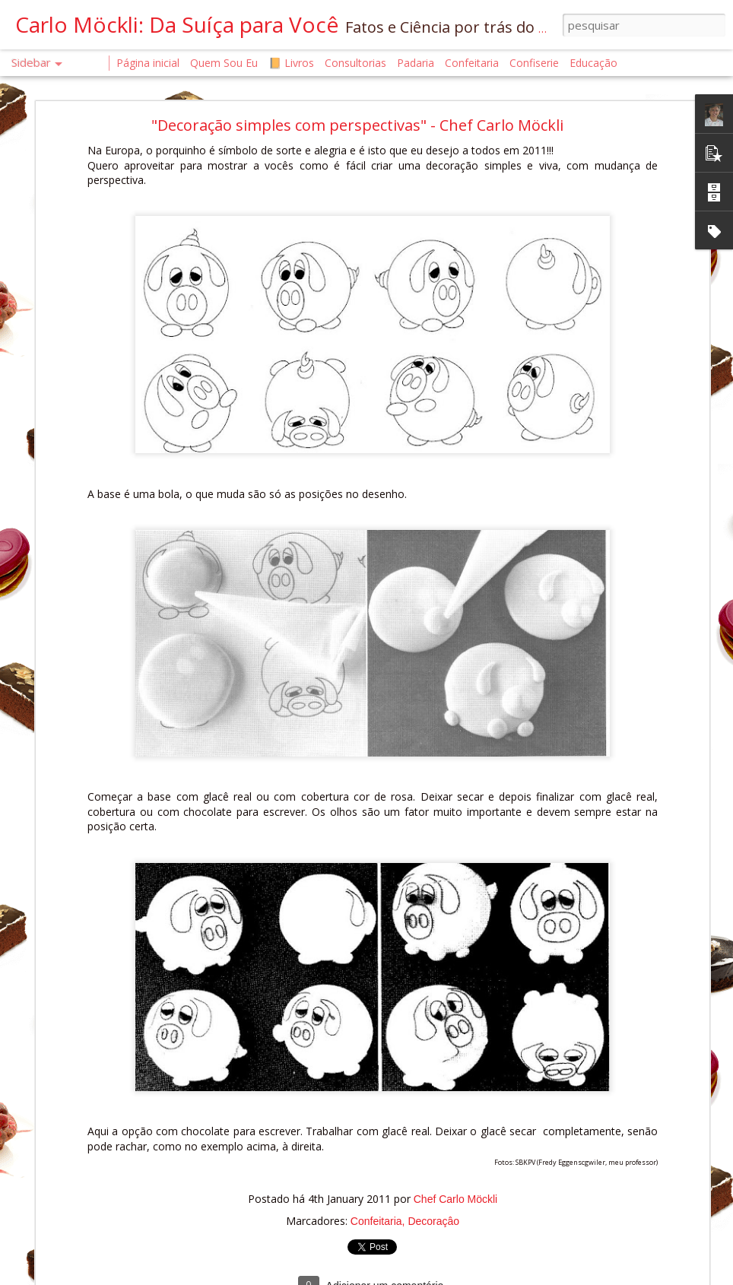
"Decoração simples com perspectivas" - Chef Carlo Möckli (357, 84)
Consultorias (355, 63)
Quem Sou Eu (224, 63)
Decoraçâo (433, 1179)
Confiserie (534, 63)
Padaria (417, 63)
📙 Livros (291, 63)
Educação (593, 63)
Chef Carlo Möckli (455, 1157)
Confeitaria (376, 1179)
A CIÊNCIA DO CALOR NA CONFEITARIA (120, 1221)
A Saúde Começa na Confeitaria (105, 1255)
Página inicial (147, 63)
